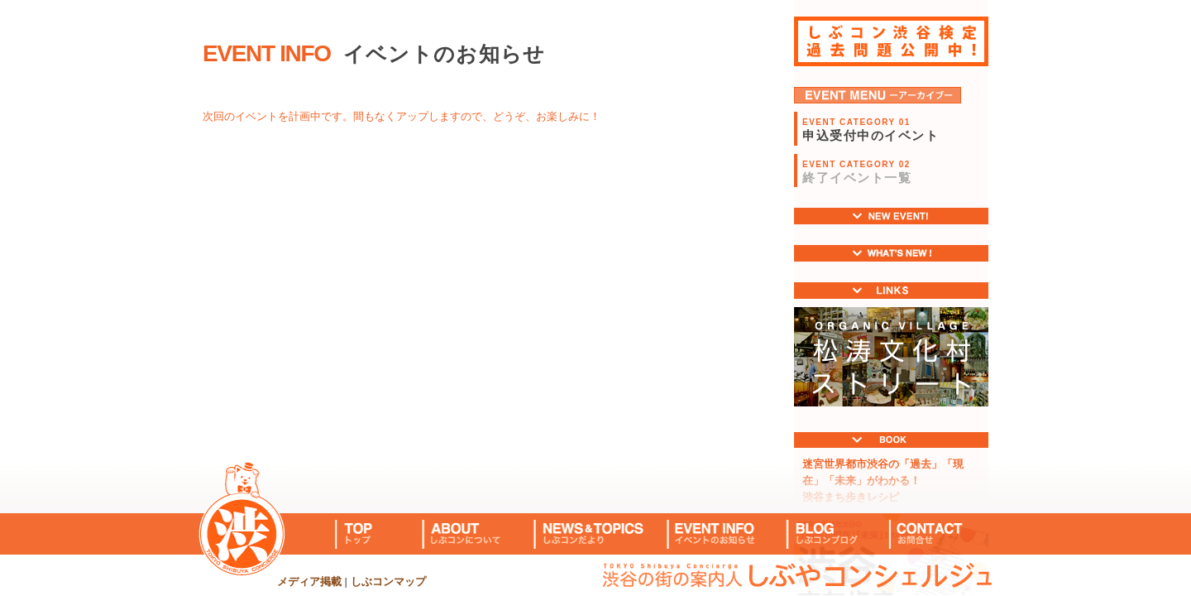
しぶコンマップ (388, 581)
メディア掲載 (309, 581)
